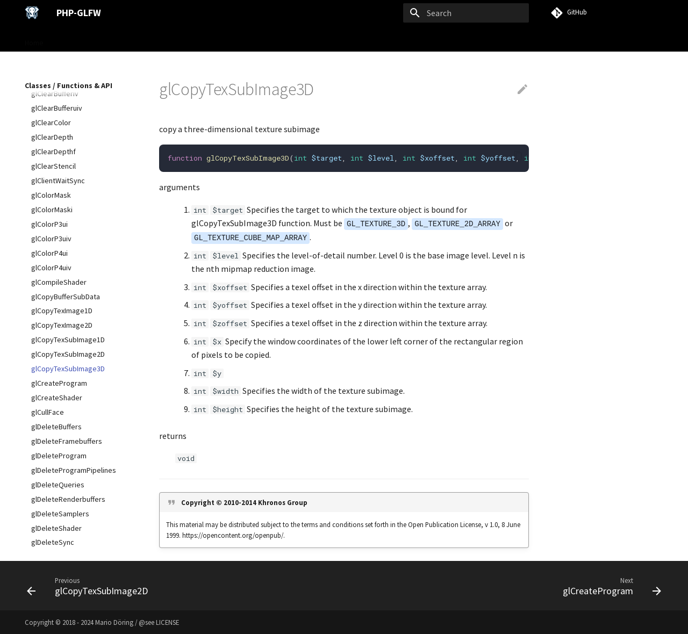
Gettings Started (83, 39)
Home (34, 39)
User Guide (141, 39)
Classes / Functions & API (212, 39)
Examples (281, 39)
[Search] (466, 13)
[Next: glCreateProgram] (609, 585)
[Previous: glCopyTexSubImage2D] (90, 585)
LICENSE (167, 622)
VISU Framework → (339, 39)
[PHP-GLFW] (32, 13)
